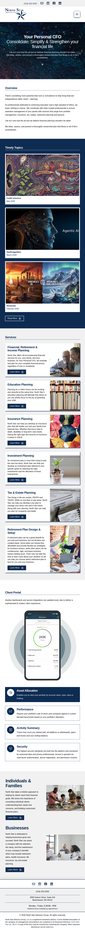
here (51, 927)
